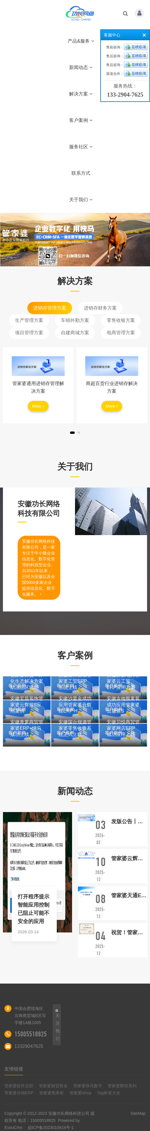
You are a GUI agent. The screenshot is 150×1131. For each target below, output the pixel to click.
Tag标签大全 (108, 1092)
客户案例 (80, 120)
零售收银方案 (121, 320)
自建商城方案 (75, 332)
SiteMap (138, 1113)
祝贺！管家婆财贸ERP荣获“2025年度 (129, 932)
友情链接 (13, 1068)
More (38, 406)
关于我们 (80, 199)
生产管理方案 (29, 320)
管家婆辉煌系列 (122, 1085)
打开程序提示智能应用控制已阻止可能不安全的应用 (33, 909)
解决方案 (80, 93)
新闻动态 (80, 67)
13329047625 (28, 1046)
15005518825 (30, 1034)
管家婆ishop (80, 1092)
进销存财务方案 (100, 307)
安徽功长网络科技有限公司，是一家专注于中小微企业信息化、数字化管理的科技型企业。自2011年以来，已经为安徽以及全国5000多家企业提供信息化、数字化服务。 (38, 567)
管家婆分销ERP (19, 1092)
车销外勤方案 (75, 320)
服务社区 (80, 146)
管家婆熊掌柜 (51, 1092)
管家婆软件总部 (18, 1085)
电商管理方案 (121, 332)
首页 (81, 14)
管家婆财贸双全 (53, 1085)
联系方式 (80, 173)
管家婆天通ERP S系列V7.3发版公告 (129, 895)
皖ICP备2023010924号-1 (51, 1127)
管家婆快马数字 (87, 1085)
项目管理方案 (29, 332)
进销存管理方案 (49, 307)
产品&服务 (81, 40)
